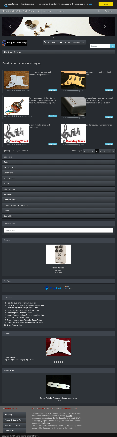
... (109, 151)
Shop (10, 52)
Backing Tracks (10, 167)
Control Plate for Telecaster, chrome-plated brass (58, 398)
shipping (69, 416)
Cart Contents (50, 42)
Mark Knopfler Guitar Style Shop (18, 11)
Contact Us (9, 431)
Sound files (8, 216)
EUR (47, 11)
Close (106, 4)
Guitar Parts (8, 173)
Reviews (17, 52)
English (59, 11)
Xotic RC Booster (58, 268)
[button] (10, 26)
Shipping (8, 415)
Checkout (65, 42)
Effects (6, 184)
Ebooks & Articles (10, 200)
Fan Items (8, 194)
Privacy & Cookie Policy (14, 420)
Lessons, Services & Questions (16, 205)
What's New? (9, 370)
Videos (6, 211)
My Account (78, 42)
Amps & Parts (9, 178)
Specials (7, 240)
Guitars (6, 162)
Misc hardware (9, 189)
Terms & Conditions (12, 425)
